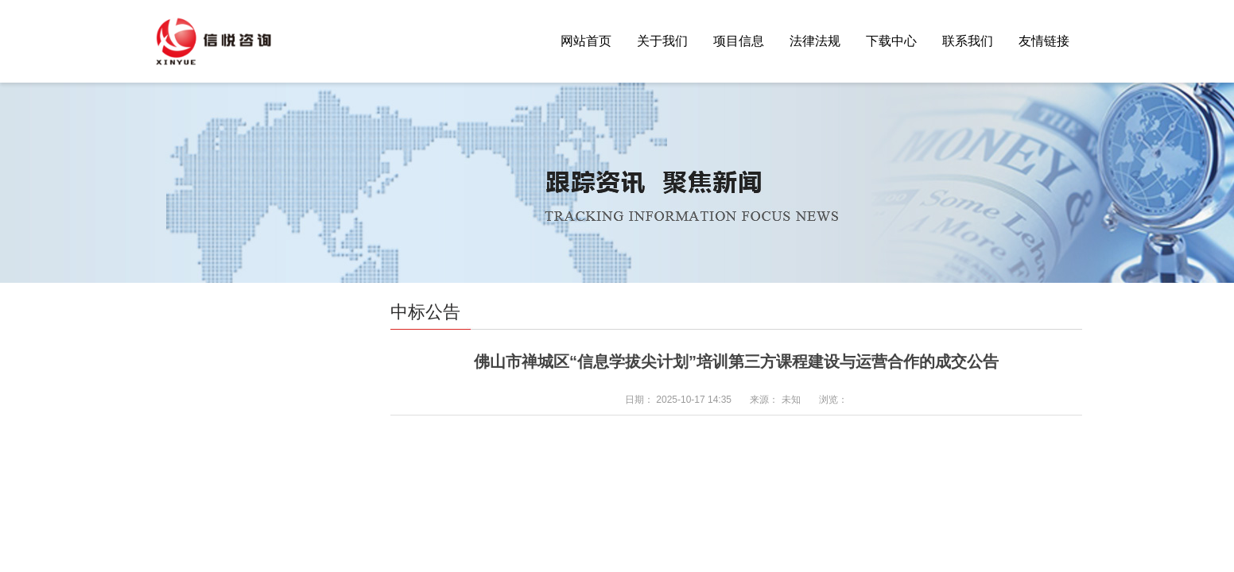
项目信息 (738, 41)
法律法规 (815, 41)
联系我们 (967, 41)
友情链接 (1044, 41)
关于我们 (662, 41)
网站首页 (586, 41)
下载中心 (891, 41)
